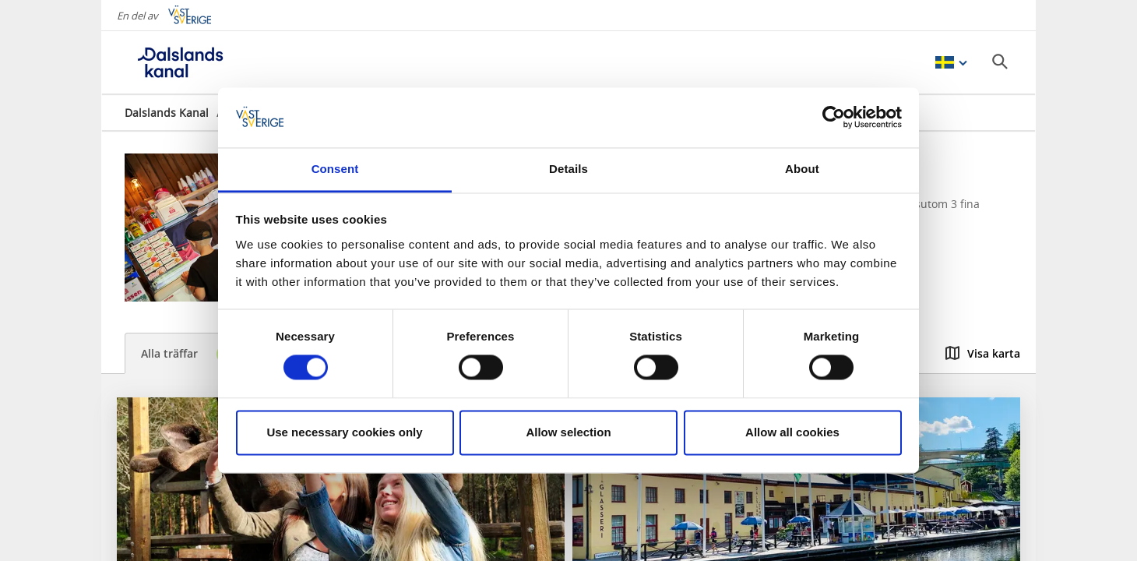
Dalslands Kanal (167, 112)
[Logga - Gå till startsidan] (179, 62)
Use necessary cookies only (344, 432)
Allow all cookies (792, 432)
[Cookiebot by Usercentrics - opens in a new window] (834, 117)
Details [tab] (568, 168)
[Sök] (999, 61)
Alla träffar (192, 354)
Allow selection (568, 432)
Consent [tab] (335, 168)
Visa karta (982, 353)
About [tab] (802, 168)
